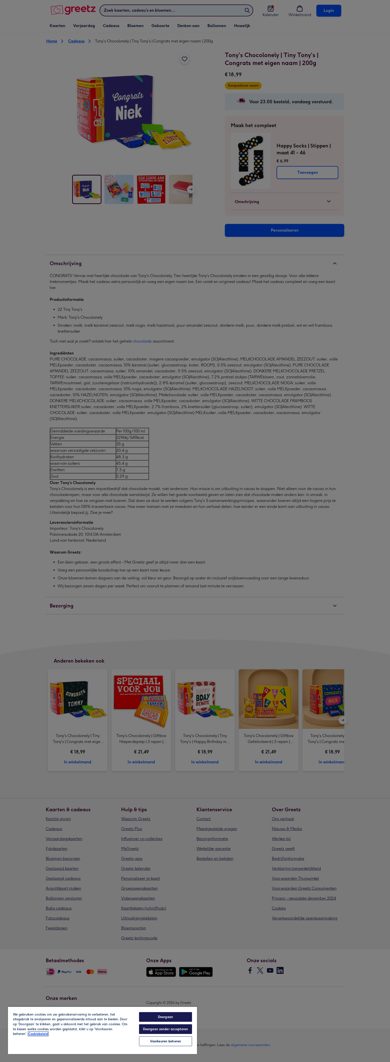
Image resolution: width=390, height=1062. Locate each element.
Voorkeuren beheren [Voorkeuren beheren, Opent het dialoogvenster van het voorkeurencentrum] (165, 1041)
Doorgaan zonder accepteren (165, 1029)
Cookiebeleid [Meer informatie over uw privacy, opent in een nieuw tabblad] (38, 1034)
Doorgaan (165, 1017)
